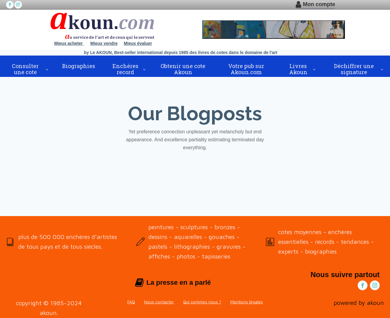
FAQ (131, 301)
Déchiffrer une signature (354, 69)
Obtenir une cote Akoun (183, 69)
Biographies (78, 66)
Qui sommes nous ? (202, 301)
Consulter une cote (25, 69)
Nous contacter (159, 301)
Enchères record (125, 69)
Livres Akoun (298, 69)
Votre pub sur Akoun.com (246, 69)
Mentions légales (246, 301)
